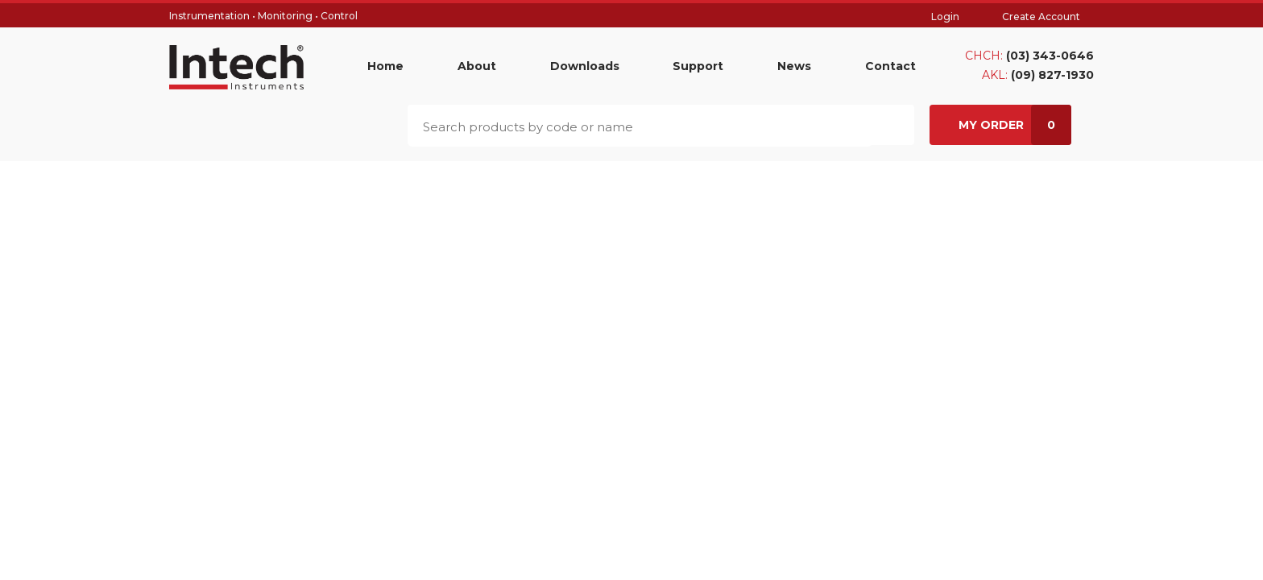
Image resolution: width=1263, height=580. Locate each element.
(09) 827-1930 (1052, 75)
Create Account (1041, 16)
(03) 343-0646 (1050, 55)
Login (945, 16)
